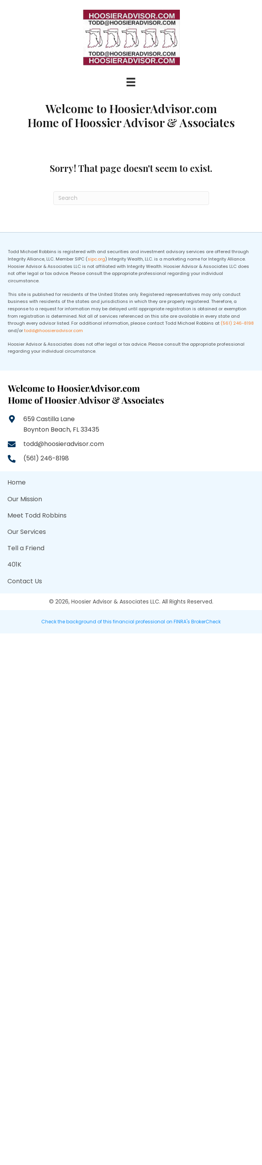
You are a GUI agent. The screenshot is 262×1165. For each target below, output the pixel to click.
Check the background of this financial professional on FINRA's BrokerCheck (131, 621)
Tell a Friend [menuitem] (25, 548)
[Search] (131, 198)
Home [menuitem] (16, 482)
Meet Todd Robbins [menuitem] (37, 515)
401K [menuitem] (14, 564)
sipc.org (96, 259)
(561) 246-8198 (237, 323)
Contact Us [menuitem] (24, 581)
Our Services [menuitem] (26, 531)
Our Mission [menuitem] (24, 499)
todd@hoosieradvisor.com (53, 330)
